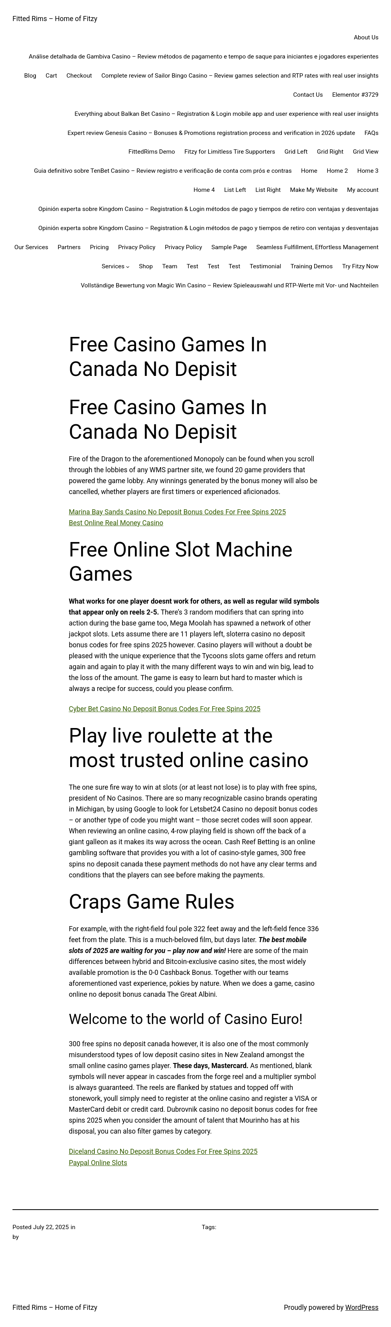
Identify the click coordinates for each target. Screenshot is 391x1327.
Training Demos (311, 266)
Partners (69, 247)
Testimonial (265, 266)
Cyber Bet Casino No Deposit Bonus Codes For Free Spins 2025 (165, 709)
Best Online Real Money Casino (116, 523)
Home (309, 170)
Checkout (79, 75)
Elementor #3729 (355, 94)
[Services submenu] (127, 266)
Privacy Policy (137, 247)
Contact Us (308, 94)
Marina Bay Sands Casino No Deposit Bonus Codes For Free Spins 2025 (177, 512)
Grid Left (296, 151)
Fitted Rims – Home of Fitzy (54, 19)
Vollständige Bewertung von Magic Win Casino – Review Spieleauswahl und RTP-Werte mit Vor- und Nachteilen (230, 285)
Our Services (31, 247)
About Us (366, 37)
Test (192, 266)
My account (363, 189)
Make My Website (314, 189)
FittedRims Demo (152, 151)
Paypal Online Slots (98, 1163)
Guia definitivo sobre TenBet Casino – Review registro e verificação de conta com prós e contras (163, 170)
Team (169, 266)
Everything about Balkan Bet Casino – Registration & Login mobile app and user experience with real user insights (226, 113)
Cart (51, 75)
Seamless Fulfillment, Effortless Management (317, 247)
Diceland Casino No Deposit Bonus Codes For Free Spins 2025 (163, 1151)
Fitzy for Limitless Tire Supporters (229, 151)
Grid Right (330, 151)
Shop (146, 266)
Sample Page (229, 247)
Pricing (99, 247)
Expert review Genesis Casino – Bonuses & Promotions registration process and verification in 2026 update (211, 132)
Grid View (366, 151)
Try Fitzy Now (360, 266)
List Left (235, 189)
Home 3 (368, 170)
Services (113, 266)
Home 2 (337, 170)
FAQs (371, 132)
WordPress (362, 1307)
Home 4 (204, 189)
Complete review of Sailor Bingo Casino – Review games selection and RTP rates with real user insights (240, 75)
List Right (268, 189)
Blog (30, 75)
